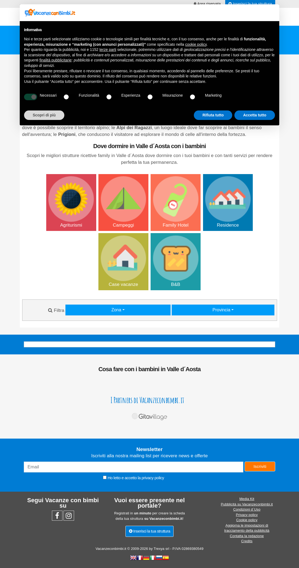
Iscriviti (260, 466)
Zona (116, 310)
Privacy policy (247, 515)
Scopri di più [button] (44, 115)
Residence (228, 202)
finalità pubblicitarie (55, 60)
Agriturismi (71, 202)
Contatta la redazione (247, 536)
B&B (175, 261)
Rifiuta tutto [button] (213, 115)
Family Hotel (175, 202)
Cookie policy (247, 520)
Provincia (221, 310)
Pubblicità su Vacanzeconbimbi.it (247, 504)
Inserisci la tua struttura (149, 531)
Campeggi (123, 202)
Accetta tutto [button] (254, 115)
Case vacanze (123, 261)
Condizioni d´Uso (247, 509)
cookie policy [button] (196, 44)
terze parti (107, 49)
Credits (247, 541)
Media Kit (246, 499)
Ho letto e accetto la (133, 477)
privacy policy (153, 477)
